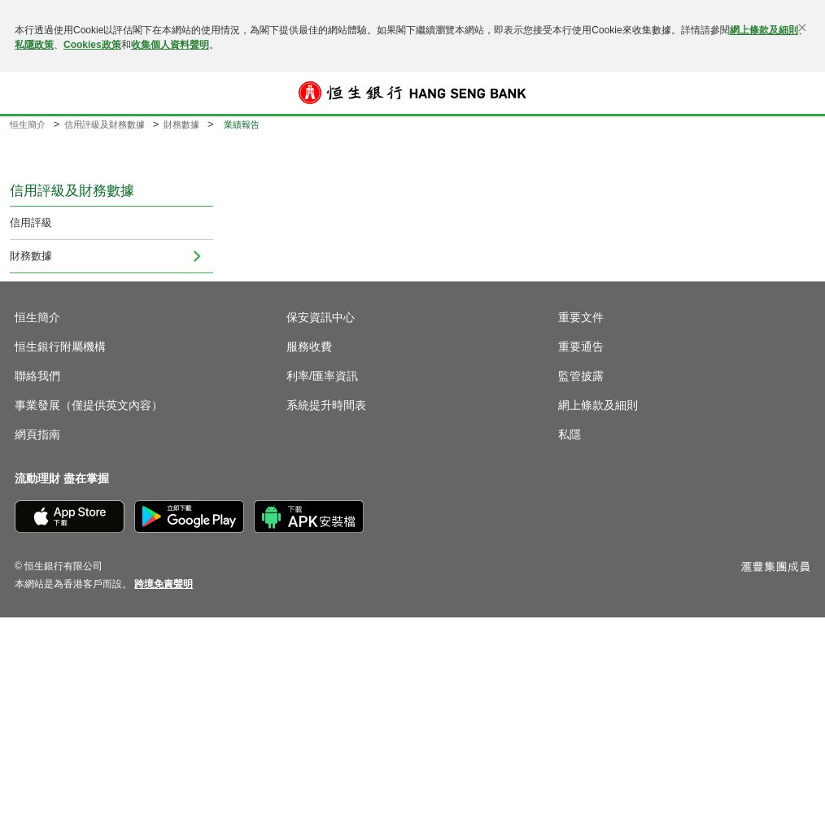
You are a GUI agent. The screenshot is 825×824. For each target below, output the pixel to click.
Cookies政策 (92, 44)
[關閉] (802, 28)
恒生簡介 (28, 124)
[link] (163, 584)
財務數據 (181, 124)
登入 (799, 92)
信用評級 (31, 222)
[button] (26, 92)
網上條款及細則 (764, 30)
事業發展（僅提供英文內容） (89, 405)
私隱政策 (34, 44)
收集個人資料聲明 (170, 44)
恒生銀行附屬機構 (60, 346)
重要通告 (581, 346)
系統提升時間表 (326, 405)
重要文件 (581, 317)
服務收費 (309, 346)
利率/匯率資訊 (322, 375)
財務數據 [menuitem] (31, 256)
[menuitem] (197, 256)
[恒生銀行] (412, 92)
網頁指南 (37, 434)
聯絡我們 (37, 375)
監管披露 (581, 375)
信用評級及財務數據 (104, 124)
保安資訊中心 (320, 317)
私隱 (569, 434)
